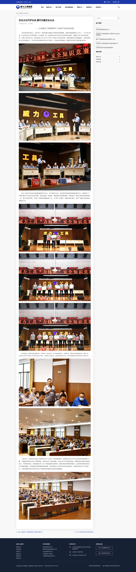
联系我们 (98, 7)
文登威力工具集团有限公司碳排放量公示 (107, 43)
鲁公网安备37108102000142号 (111, 566)
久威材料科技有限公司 (49, 556)
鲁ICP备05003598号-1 (95, 566)
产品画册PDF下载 (104, 548)
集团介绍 (48, 7)
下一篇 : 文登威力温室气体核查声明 (83, 532)
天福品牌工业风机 (48, 553)
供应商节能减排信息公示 (102, 29)
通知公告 (27, 13)
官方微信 (107, 2)
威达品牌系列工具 (48, 547)
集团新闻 (98, 59)
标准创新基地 (69, 7)
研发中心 (18, 551)
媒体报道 (98, 61)
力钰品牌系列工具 (48, 551)
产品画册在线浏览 (104, 553)
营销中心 (79, 7)
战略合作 (18, 553)
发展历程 (18, 549)
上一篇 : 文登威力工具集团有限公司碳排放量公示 (29, 532)
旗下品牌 (58, 7)
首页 (42, 7)
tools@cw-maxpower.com (79, 555)
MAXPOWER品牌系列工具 (50, 549)
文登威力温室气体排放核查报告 (104, 47)
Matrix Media (54, 566)
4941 (30, 23)
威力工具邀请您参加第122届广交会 (105, 39)
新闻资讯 (89, 7)
